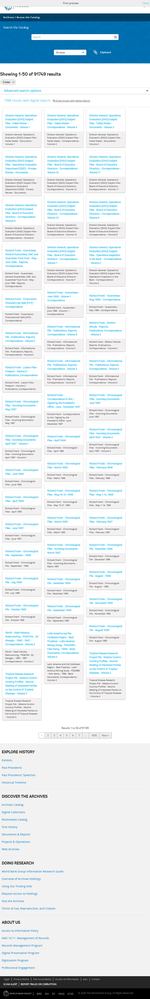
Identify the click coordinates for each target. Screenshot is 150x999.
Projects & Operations (16, 842)
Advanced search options (22, 91)
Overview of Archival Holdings (21, 879)
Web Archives (11, 849)
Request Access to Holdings (20, 893)
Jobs (85, 979)
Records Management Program (22, 945)
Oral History (9, 827)
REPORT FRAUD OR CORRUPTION (38, 984)
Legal (7, 979)
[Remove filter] (13, 82)
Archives (8, 17)
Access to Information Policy (20, 931)
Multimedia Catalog (14, 819)
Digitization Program (15, 960)
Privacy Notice (21, 979)
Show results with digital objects (71, 100)
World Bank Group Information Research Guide (32, 871)
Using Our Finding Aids (17, 886)
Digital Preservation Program (20, 953)
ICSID (70, 993)
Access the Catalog (28, 17)
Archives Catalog (12, 805)
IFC (53, 993)
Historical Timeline (14, 782)
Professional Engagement (18, 968)
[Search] (74, 37)
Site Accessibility (42, 979)
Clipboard (100, 52)
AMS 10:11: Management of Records (25, 938)
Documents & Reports (16, 834)
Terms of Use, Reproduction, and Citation (28, 908)
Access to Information (67, 979)
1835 (94, 735)
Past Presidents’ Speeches (19, 775)
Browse (70, 52)
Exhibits (7, 760)
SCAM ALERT (10, 984)
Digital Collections (13, 812)
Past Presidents (12, 767)
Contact (96, 979)
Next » (105, 735)
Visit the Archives (13, 901)
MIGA (61, 993)
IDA (47, 993)
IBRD (39, 993)
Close (146, 3)
